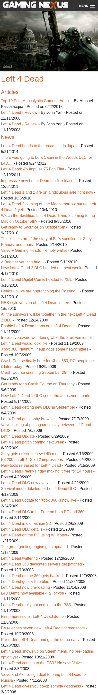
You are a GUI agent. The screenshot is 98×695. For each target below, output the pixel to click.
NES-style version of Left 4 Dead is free (35, 303)
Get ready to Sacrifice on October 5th (33, 227)
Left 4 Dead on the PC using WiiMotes (34, 535)
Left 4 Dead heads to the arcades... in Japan (39, 146)
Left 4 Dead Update (18, 436)
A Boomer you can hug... (22, 262)
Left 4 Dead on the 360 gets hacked (32, 576)
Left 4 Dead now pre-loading (25, 587)
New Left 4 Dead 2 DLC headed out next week (41, 268)
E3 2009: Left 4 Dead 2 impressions (32, 460)
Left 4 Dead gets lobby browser (28, 419)
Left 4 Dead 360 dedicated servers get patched (41, 564)
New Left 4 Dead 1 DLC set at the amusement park (45, 396)
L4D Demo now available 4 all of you (32, 593)
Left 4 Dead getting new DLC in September (38, 407)
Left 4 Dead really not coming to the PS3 (36, 605)
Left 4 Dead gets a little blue (25, 582)
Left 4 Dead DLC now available (28, 483)
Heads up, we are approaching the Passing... (40, 291)
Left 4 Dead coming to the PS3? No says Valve (41, 663)
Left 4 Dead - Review (19, 112)
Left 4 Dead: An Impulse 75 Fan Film (32, 169)
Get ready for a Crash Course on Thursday (38, 384)
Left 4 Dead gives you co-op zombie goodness (41, 686)
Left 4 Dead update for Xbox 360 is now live (38, 500)
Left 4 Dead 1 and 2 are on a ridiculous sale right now (47, 192)
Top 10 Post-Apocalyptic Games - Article (35, 101)
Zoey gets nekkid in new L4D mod (31, 454)
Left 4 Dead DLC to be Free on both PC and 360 (42, 512)
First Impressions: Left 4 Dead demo (32, 616)
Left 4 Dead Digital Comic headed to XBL (36, 279)
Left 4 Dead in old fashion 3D (26, 523)
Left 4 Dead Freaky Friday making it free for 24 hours (46, 471)
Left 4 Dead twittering (19, 558)
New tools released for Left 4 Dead (31, 465)
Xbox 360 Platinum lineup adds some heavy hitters (44, 349)
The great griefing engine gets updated (34, 547)
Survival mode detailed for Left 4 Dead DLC (38, 489)
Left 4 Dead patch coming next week (32, 442)
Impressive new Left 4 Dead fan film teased (38, 181)
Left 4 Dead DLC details (21, 529)
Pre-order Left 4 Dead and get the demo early (40, 640)
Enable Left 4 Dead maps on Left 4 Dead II (38, 326)
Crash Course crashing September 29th (35, 372)
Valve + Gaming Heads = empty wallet (34, 250)
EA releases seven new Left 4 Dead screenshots (43, 628)
